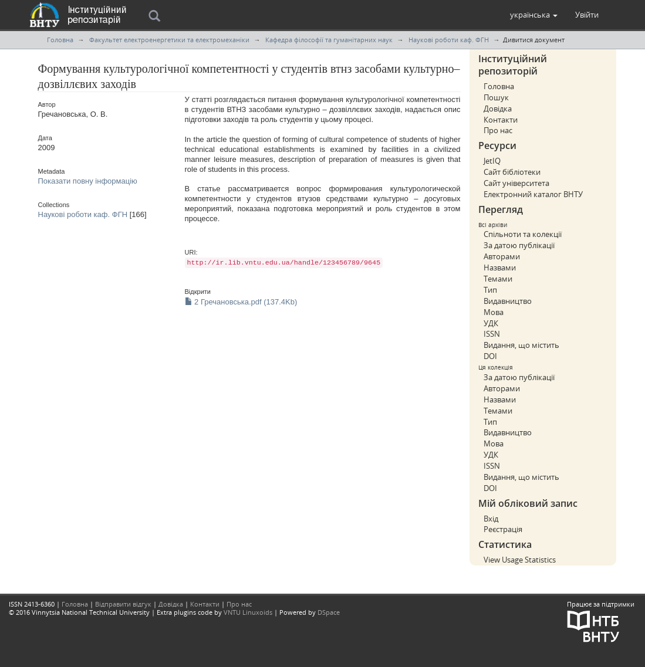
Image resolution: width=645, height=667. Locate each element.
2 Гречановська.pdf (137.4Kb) (241, 301)
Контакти (501, 119)
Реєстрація (503, 529)
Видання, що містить (521, 345)
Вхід (491, 518)
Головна (60, 39)
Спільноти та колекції (523, 234)
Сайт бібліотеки (512, 172)
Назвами (500, 267)
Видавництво (508, 301)
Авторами (502, 256)
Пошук (496, 97)
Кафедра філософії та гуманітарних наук (329, 39)
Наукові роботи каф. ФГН (448, 39)
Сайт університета (516, 183)
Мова (494, 312)
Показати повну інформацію (87, 181)
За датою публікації (519, 245)
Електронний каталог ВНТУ (533, 194)
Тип (490, 290)
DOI (490, 356)
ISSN (492, 334)
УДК (491, 323)
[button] (533, 14)
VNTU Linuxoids (248, 612)
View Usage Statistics (520, 559)
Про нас (498, 130)
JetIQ (492, 160)
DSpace (329, 612)
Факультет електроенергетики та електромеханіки (169, 39)
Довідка (498, 108)
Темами (498, 278)
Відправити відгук (123, 604)
